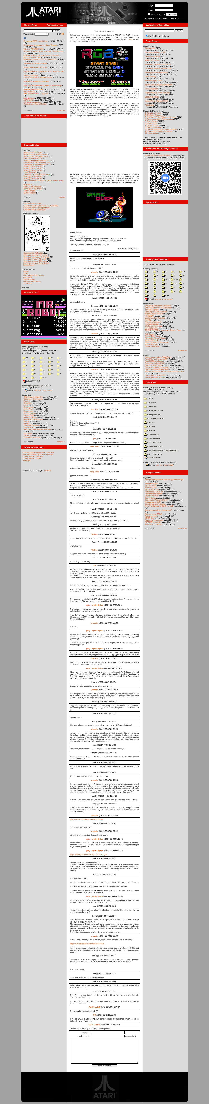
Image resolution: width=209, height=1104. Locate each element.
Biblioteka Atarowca (31, 214)
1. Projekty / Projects (153, 113)
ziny (165, 295)
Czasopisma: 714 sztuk (33, 253)
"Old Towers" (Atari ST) (33, 397)
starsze (62, 197)
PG (94, 1015)
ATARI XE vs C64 (152, 60)
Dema (166, 36)
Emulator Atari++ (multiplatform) (36, 208)
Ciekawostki (150, 48)
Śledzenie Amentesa (153, 326)
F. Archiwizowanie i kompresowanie (161, 450)
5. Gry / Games (151, 121)
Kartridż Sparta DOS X (33, 158)
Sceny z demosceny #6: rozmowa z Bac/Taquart (43, 51)
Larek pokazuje (30, 173)
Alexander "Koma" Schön (155, 338)
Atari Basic (149, 105)
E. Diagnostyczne (153, 446)
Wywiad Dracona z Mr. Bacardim (158, 308)
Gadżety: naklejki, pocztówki (156, 367)
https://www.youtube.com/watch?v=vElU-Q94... (89, 855)
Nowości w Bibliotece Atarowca (36, 82)
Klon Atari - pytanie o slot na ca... (158, 64)
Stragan (146, 355)
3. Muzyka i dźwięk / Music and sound (160, 117)
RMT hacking (150, 77)
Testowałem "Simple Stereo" (156, 500)
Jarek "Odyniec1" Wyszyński (157, 342)
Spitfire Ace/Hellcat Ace (33, 419)
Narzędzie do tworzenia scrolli (36, 156)
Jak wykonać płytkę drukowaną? (158, 510)
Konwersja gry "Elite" (153, 81)
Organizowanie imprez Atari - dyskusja (38, 452)
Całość (29, 390)
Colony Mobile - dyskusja (33, 456)
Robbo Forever (30, 413)
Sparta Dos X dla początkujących (158, 85)
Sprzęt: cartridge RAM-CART (157, 369)
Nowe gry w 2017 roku (33, 170)
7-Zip (44, 390)
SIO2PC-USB (150, 486)
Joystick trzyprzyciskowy (155, 504)
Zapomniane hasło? (152, 18)
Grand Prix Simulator (32, 437)
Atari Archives (29, 279)
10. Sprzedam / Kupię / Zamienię (158, 131)
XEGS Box (149, 518)
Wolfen (94, 534)
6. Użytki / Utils (151, 123)
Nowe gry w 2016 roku (33, 177)
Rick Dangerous (151, 89)
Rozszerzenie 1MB (153, 502)
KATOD (148, 320)
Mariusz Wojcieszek (153, 322)
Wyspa (26, 421)
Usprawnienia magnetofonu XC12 (37, 160)
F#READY (149, 316)
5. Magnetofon (152, 415)
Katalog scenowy (151, 269)
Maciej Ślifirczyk (151, 340)
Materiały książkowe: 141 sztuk (36, 257)
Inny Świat (28, 433)
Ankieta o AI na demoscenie (35, 63)
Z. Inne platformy (153, 454)
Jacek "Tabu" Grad (152, 336)
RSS (60, 34)
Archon (27, 423)
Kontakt (25, 287)
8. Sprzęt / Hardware (153, 127)
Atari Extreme (29, 98)
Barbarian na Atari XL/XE (155, 52)
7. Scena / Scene (152, 125)
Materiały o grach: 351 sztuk (35, 261)
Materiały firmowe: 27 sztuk (35, 259)
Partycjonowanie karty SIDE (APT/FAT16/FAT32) (44, 181)
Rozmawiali (148, 304)
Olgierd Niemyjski (152, 346)
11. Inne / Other (151, 133)
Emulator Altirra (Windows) (34, 210)
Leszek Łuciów (151, 328)
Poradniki (26, 150)
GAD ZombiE (94, 1007)
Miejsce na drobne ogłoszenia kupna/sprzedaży (164, 371)
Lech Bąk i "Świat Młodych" (156, 312)
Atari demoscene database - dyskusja (38, 454)
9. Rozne (149, 430)
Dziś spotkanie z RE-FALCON (36, 94)
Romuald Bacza (151, 324)
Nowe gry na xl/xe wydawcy (156, 72)
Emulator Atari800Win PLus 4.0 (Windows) (41, 206)
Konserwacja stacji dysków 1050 (37, 162)
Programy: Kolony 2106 (154, 363)
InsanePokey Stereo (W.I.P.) (156, 101)
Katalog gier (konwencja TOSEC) (36, 386)
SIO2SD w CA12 (152, 490)
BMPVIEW (28, 185)
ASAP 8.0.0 (28, 100)
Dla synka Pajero (152, 97)
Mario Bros (28, 409)
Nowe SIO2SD (151, 488)
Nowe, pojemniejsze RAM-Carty (158, 357)
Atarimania (27, 277)
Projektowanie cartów (154, 494)
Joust (26, 405)
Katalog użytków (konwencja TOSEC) (159, 462)
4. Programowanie (153, 410)
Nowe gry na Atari (152, 56)
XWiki (25, 273)
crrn (94, 565)
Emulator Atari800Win (32, 204)
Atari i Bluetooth (151, 484)
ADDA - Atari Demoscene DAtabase (158, 264)
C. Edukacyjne (152, 438)
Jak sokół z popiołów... (33, 102)
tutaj (130, 39)
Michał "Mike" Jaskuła (154, 314)
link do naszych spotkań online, (158, 156)
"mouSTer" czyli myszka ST (156, 359)
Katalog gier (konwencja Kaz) (35, 347)
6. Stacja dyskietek (154, 418)
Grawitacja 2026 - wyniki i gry (36, 41)
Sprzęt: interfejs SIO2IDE (155, 375)
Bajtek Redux (28, 265)
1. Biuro (149, 398)
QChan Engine (30, 193)
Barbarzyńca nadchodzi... (34, 90)
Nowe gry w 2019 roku (33, 168)
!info (165, 279)
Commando (28, 407)
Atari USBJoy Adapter (154, 361)
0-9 (26, 358)
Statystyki (27, 460)
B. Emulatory (151, 434)
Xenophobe (28, 411)
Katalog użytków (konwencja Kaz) (158, 387)
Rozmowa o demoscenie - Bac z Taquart (40, 45)
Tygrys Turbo (150, 498)
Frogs (26, 401)
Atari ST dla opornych (32, 187)
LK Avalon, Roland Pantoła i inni (158, 68)
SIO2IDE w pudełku (153, 522)
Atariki (26, 271)
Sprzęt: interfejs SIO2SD (155, 377)
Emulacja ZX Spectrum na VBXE (37, 175)
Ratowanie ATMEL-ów (154, 492)
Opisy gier (26, 395)
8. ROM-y (149, 426)
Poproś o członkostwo (170, 18)
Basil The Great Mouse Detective (37, 429)
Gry (149, 36)
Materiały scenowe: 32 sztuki (35, 255)
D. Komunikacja (152, 442)
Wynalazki (147, 478)
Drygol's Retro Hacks (32, 281)
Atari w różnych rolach (154, 520)
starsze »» (61, 110)
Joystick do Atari (151, 496)
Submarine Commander (33, 399)
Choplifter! (28, 403)
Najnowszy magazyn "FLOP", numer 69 (40, 59)
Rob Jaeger (150, 334)
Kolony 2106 (29, 415)
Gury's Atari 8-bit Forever (33, 275)
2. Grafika (150, 403)
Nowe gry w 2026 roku (33, 152)
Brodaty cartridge (31, 76)
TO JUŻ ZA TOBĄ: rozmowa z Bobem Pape (163, 330)
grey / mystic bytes (94, 605)
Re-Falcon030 (29, 92)
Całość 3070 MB (31, 381)
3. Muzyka (150, 406)
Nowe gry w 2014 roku (33, 189)
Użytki (157, 36)
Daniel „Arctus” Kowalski (155, 318)
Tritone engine (29, 191)
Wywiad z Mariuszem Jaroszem (158, 306)
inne (43, 378)
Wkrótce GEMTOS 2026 (34, 49)
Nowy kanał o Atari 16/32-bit (35, 67)
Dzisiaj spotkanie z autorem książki (38, 78)
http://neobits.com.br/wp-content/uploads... (87, 819)
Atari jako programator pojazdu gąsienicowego (43, 86)
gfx (182, 275)
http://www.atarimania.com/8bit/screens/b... (88, 944)
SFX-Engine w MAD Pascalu (35, 154)
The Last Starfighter (32, 425)
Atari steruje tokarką (153, 524)
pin (94, 439)
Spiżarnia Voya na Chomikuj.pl (36, 263)
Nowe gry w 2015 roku (33, 179)
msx (174, 283)
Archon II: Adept (30, 417)
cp (182, 271)
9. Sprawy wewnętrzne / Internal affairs (161, 129)
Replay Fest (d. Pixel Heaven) (157, 93)
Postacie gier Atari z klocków (35, 104)
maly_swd (94, 446)
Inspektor (27, 435)
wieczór (94, 272)
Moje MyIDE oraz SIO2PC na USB (159, 506)
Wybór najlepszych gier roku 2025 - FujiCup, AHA (44, 71)
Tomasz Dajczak (152, 310)
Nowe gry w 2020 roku (33, 166)
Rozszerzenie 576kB (153, 514)
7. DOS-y (149, 422)
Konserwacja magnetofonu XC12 (37, 164)
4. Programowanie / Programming (159, 119)
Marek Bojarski (151, 344)
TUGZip (49, 390)
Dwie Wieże (28, 427)
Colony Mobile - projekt (32, 458)
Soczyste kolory (151, 516)
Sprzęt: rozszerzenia (153, 365)
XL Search (27, 283)
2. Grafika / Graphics (153, 115)
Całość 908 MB (152, 458)
